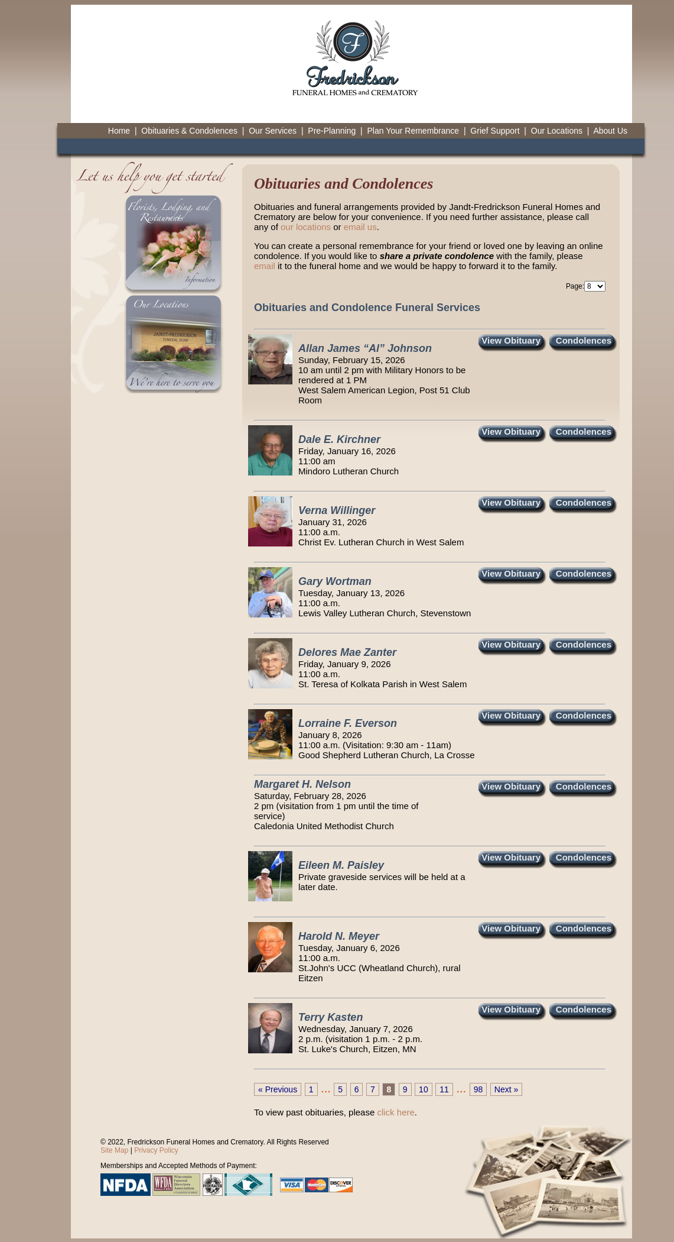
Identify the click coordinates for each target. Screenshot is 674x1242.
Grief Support (494, 130)
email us (360, 227)
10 (423, 1089)
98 (478, 1089)
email (264, 266)
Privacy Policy (156, 1150)
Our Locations (556, 130)
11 (444, 1089)
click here (395, 1112)
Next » (506, 1089)
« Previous (277, 1089)
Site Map (114, 1150)
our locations (306, 227)
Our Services (273, 130)
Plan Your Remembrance (413, 130)
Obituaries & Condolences (189, 130)
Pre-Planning (332, 130)
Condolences (583, 340)
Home (119, 130)
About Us (610, 130)
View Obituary (510, 340)
